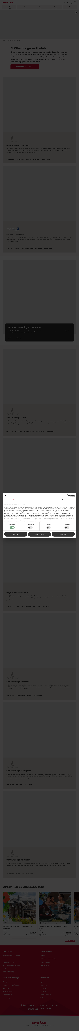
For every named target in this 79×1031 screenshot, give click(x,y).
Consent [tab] (15, 500)
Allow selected (39, 534)
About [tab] (63, 500)
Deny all (15, 534)
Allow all (63, 534)
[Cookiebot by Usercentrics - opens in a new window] (68, 495)
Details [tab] (39, 500)
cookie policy (38, 521)
